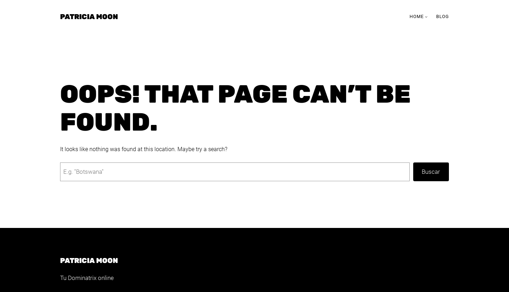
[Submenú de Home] (426, 16)
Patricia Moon (89, 16)
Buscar (431, 171)
